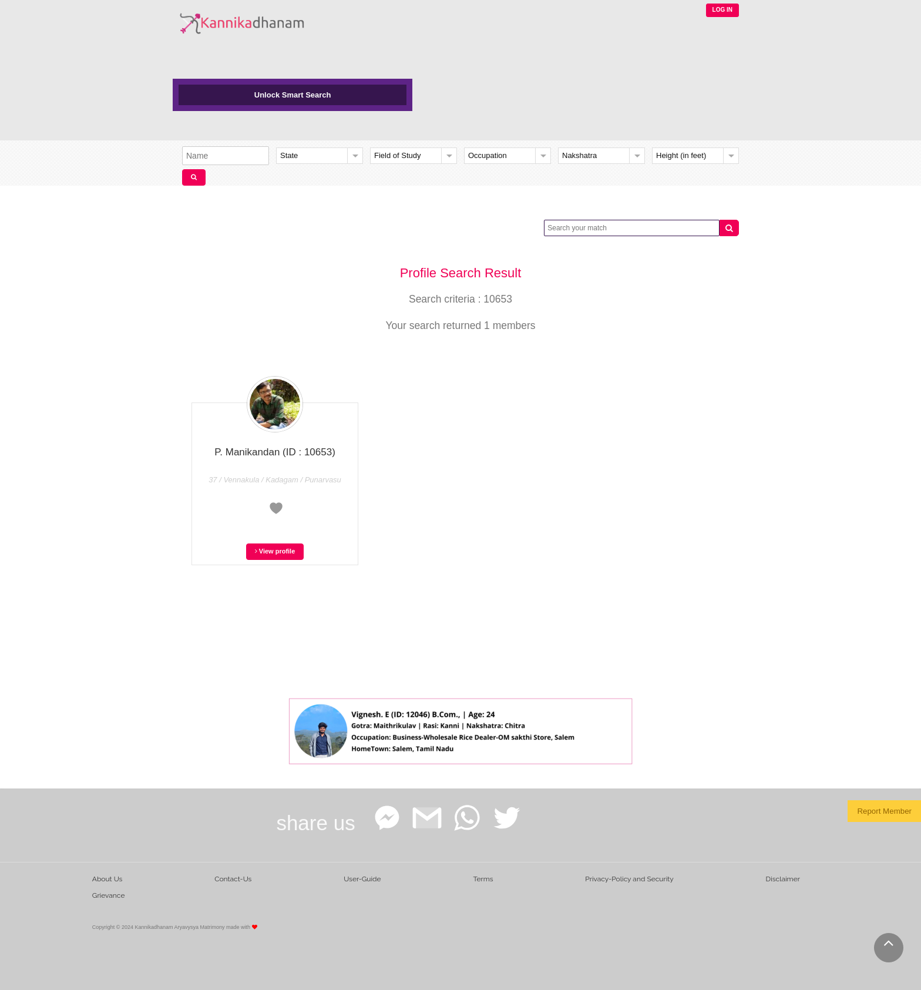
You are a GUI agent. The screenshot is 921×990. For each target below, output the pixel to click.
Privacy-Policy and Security (629, 879)
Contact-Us (232, 879)
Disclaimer (783, 879)
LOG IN (722, 9)
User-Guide (362, 879)
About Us (107, 879)
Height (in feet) (681, 155)
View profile (275, 551)
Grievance (108, 895)
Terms (483, 879)
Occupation (487, 155)
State (289, 155)
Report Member (884, 811)
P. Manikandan (274, 452)
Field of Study (397, 155)
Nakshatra (579, 155)
